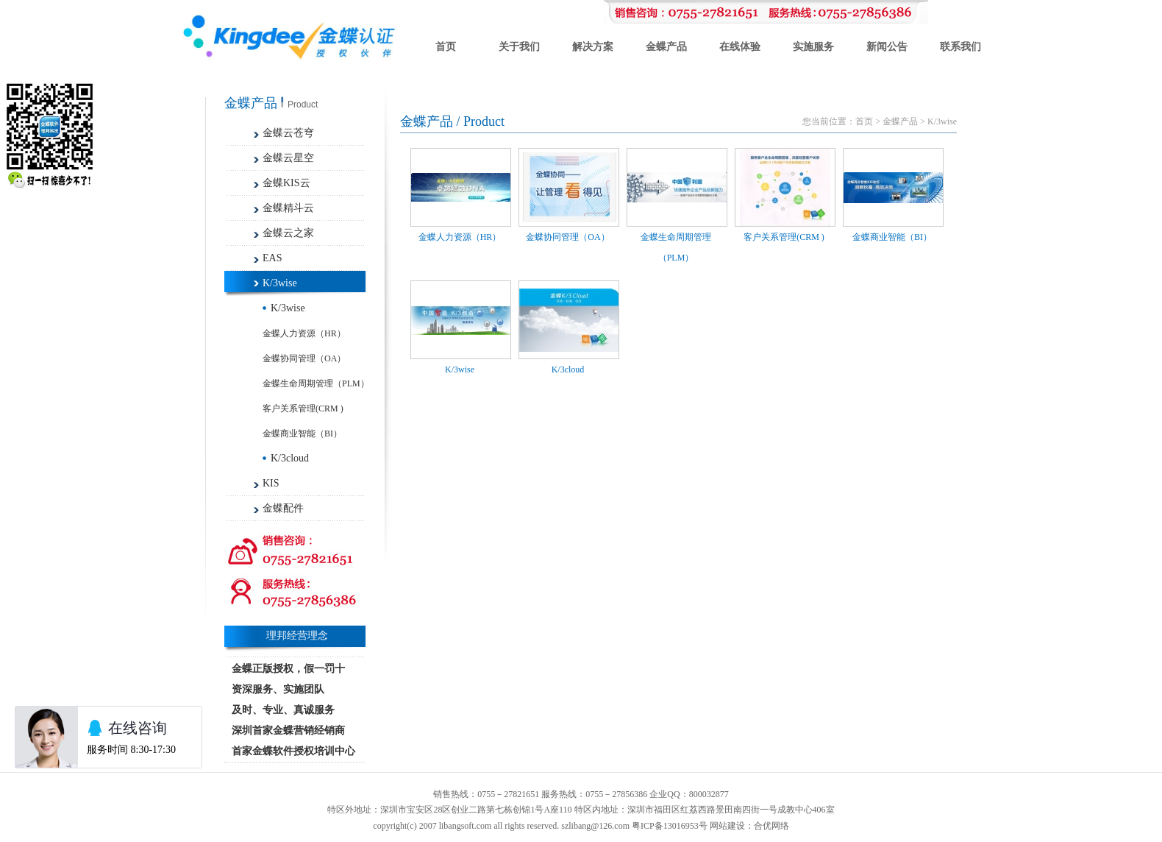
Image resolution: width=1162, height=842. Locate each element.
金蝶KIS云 (286, 182)
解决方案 (592, 46)
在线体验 (739, 46)
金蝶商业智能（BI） (302, 433)
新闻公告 (887, 46)
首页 (445, 46)
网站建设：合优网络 (749, 826)
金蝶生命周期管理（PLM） (316, 383)
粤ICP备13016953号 (669, 826)
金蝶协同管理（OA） (304, 358)
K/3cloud (290, 458)
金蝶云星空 (288, 157)
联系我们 (960, 46)
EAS (272, 257)
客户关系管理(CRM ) (303, 408)
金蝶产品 (666, 46)
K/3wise (280, 283)
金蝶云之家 (288, 232)
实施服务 (813, 46)
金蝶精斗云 (288, 207)
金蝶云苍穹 (288, 132)
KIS (271, 483)
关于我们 (519, 46)
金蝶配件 (283, 508)
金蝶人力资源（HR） (304, 333)
